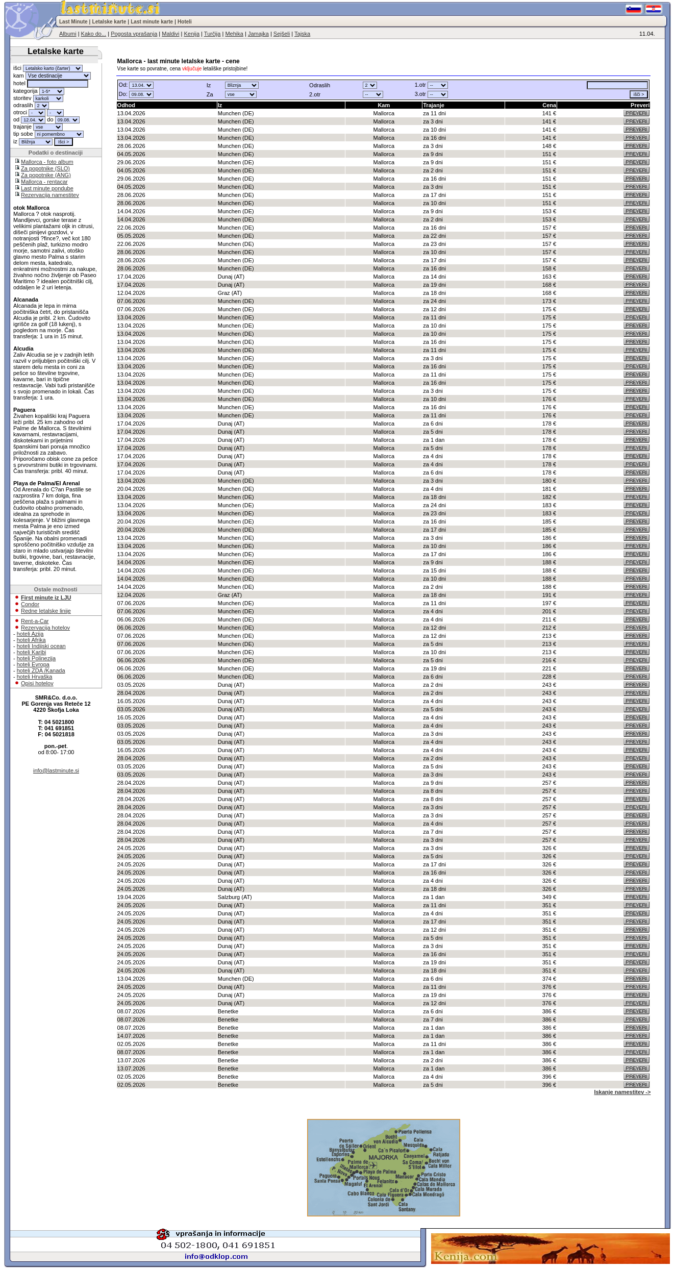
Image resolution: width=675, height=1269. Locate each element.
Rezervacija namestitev (50, 195)
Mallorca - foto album (47, 162)
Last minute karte (152, 21)
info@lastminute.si (56, 770)
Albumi (68, 34)
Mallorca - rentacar (44, 182)
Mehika (234, 34)
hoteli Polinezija (36, 658)
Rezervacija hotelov (45, 628)
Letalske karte (109, 21)
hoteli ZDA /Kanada (41, 670)
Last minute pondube (47, 188)
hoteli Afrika (31, 640)
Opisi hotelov (37, 683)
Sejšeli (281, 34)
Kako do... (94, 34)
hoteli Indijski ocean (41, 646)
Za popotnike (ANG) (46, 175)
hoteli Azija (30, 634)
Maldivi (170, 34)
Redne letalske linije (46, 611)
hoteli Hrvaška (35, 677)
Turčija (212, 34)
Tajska (302, 34)
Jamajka (258, 34)
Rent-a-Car (34, 621)
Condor (30, 604)
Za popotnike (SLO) (45, 168)
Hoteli (185, 21)
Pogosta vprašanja (134, 34)
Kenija (191, 34)
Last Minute (73, 21)
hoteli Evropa (33, 664)
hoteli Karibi (31, 652)
